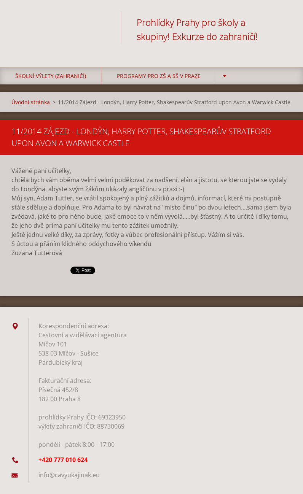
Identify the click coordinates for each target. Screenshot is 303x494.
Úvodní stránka (30, 102)
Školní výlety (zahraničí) (50, 75)
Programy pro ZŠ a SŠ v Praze (159, 75)
